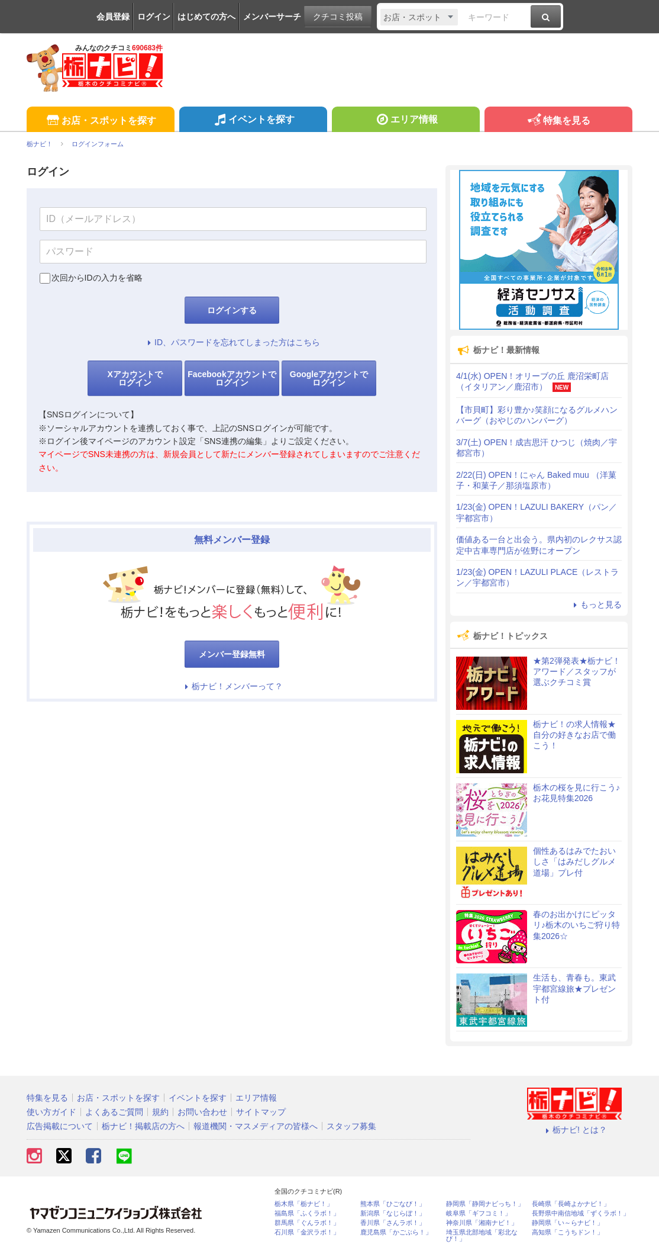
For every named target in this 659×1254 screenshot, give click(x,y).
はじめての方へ (206, 16)
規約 (160, 1112)
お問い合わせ (202, 1112)
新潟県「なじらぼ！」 (392, 1213)
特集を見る (558, 121)
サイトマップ (261, 1112)
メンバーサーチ (272, 16)
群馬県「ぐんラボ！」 (307, 1223)
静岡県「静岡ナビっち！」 (485, 1204)
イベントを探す (253, 120)
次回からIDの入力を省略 (97, 277)
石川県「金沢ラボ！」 (307, 1232)
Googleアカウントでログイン (329, 378)
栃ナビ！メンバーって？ (232, 686)
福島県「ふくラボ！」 (307, 1213)
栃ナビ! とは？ (574, 1129)
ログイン (153, 16)
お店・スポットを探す (100, 121)
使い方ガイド (51, 1112)
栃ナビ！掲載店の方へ (143, 1126)
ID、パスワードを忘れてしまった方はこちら (232, 342)
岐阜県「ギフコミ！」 (478, 1213)
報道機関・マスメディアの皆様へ (255, 1126)
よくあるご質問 (114, 1112)
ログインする (232, 310)
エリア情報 (405, 120)
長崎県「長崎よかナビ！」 (571, 1204)
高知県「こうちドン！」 (567, 1232)
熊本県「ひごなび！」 (392, 1204)
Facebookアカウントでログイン (232, 378)
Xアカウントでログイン (134, 378)
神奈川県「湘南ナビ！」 (482, 1223)
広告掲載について (60, 1126)
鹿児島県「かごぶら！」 (396, 1232)
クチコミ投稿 (338, 16)
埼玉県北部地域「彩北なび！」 (482, 1235)
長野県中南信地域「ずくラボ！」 (580, 1213)
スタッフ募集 (351, 1126)
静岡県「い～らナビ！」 (567, 1223)
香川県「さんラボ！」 (392, 1223)
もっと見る (596, 604)
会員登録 (113, 16)
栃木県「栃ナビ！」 (303, 1204)
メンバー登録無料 (232, 654)
